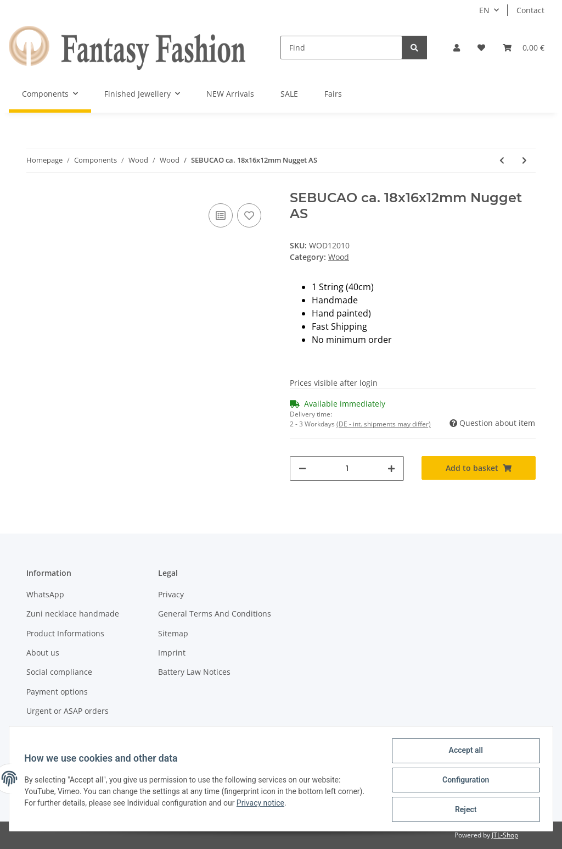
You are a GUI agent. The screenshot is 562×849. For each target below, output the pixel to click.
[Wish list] (481, 47)
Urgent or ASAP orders (67, 711)
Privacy (171, 594)
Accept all (463, 752)
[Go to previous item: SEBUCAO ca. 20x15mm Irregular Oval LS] (502, 160)
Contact (530, 10)
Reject (463, 810)
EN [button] (484, 10)
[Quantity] (347, 468)
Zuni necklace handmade (72, 613)
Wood (338, 257)
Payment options (57, 691)
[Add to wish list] (249, 215)
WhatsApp (45, 594)
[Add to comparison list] (221, 215)
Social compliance (59, 672)
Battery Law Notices (194, 672)
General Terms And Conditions (214, 613)
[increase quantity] (391, 468)
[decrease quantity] (302, 468)
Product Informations (65, 633)
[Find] (341, 47)
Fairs (333, 93)
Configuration (463, 781)
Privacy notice (263, 804)
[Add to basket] (479, 468)
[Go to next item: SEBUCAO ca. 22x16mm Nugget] (524, 160)
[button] (457, 47)
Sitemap (173, 633)
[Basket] (523, 47)
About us (42, 652)
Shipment (44, 730)
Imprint (172, 652)
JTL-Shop (505, 835)
